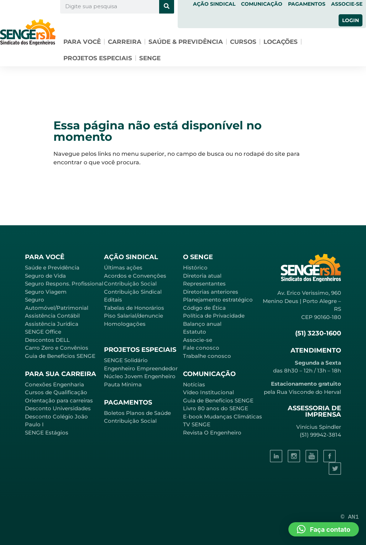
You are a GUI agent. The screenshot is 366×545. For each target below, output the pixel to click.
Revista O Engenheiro (212, 432)
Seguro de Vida (45, 275)
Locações (280, 41)
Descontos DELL (47, 339)
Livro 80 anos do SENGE (215, 408)
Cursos (243, 41)
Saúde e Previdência (52, 267)
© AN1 (350, 517)
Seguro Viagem (46, 291)
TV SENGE (196, 424)
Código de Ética (204, 307)
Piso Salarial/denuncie (133, 315)
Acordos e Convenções (135, 275)
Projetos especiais (97, 58)
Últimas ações (123, 267)
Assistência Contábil (52, 315)
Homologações (125, 323)
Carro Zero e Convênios (56, 347)
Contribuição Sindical (133, 291)
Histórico (195, 267)
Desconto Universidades (58, 408)
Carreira (124, 41)
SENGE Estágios (46, 432)
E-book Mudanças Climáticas (222, 416)
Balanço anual (202, 323)
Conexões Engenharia (54, 384)
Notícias (194, 384)
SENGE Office (43, 331)
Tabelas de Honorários (134, 307)
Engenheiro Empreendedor (141, 368)
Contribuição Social (130, 283)
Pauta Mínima (123, 384)
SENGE (150, 58)
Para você (82, 41)
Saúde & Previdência (185, 41)
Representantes (204, 283)
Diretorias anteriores (210, 291)
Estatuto (194, 331)
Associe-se (197, 339)
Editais (113, 299)
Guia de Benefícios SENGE (60, 356)
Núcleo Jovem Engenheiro (140, 376)
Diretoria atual (202, 275)
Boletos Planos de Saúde (137, 413)
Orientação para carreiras (59, 400)
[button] (323, 529)
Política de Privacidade (214, 315)
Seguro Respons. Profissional (64, 283)
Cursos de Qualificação (56, 392)
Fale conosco (201, 347)
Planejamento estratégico (218, 299)
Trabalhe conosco (207, 356)
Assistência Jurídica (51, 323)
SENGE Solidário (126, 360)
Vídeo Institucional (208, 392)
